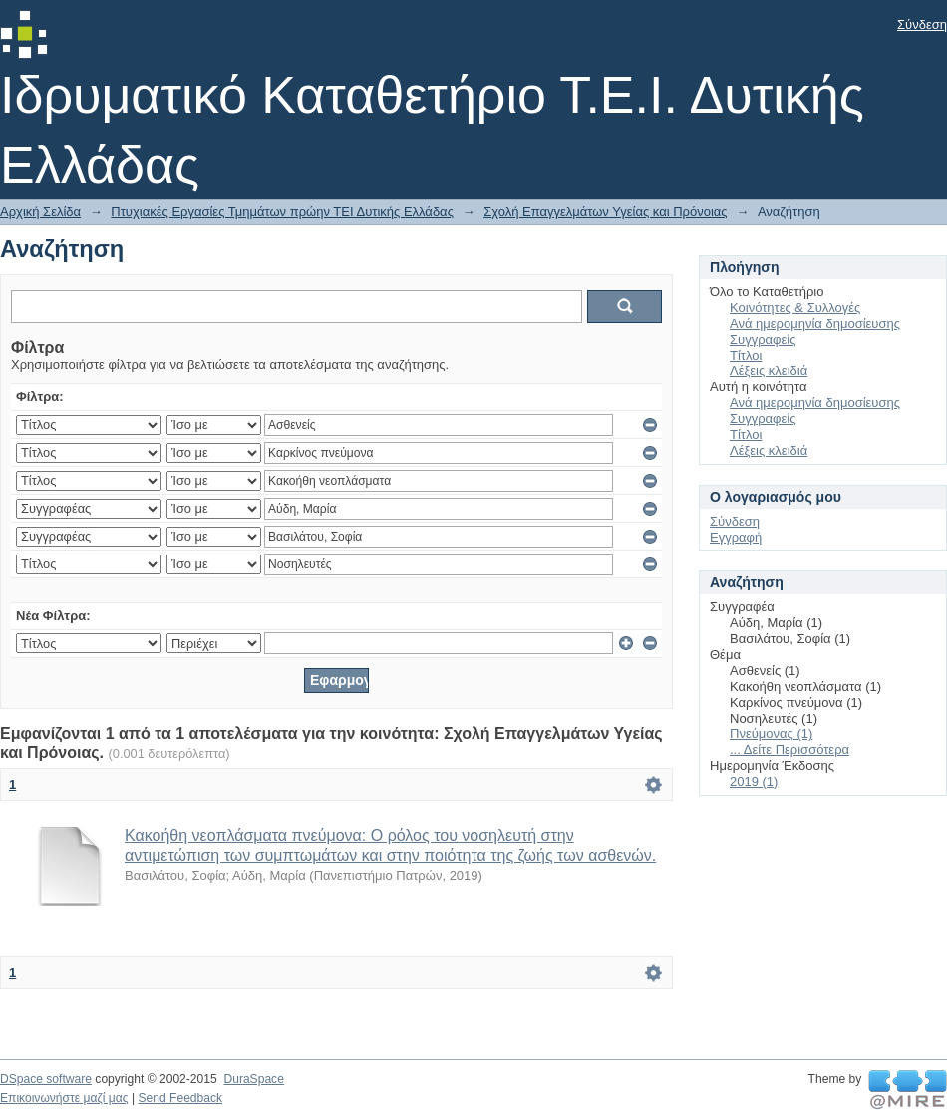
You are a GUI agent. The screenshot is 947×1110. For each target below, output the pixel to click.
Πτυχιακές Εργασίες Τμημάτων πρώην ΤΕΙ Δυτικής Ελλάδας (282, 211)
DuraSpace (253, 1079)
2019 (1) (754, 781)
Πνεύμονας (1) (771, 733)
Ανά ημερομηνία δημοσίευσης (815, 323)
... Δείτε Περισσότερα (789, 749)
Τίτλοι (746, 355)
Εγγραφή (736, 537)
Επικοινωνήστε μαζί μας (64, 1098)
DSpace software (46, 1079)
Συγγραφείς (762, 339)
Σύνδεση (922, 24)
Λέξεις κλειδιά (768, 370)
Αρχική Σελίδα (40, 211)
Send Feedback (180, 1098)
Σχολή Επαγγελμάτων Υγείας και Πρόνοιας (605, 211)
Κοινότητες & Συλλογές (795, 307)
